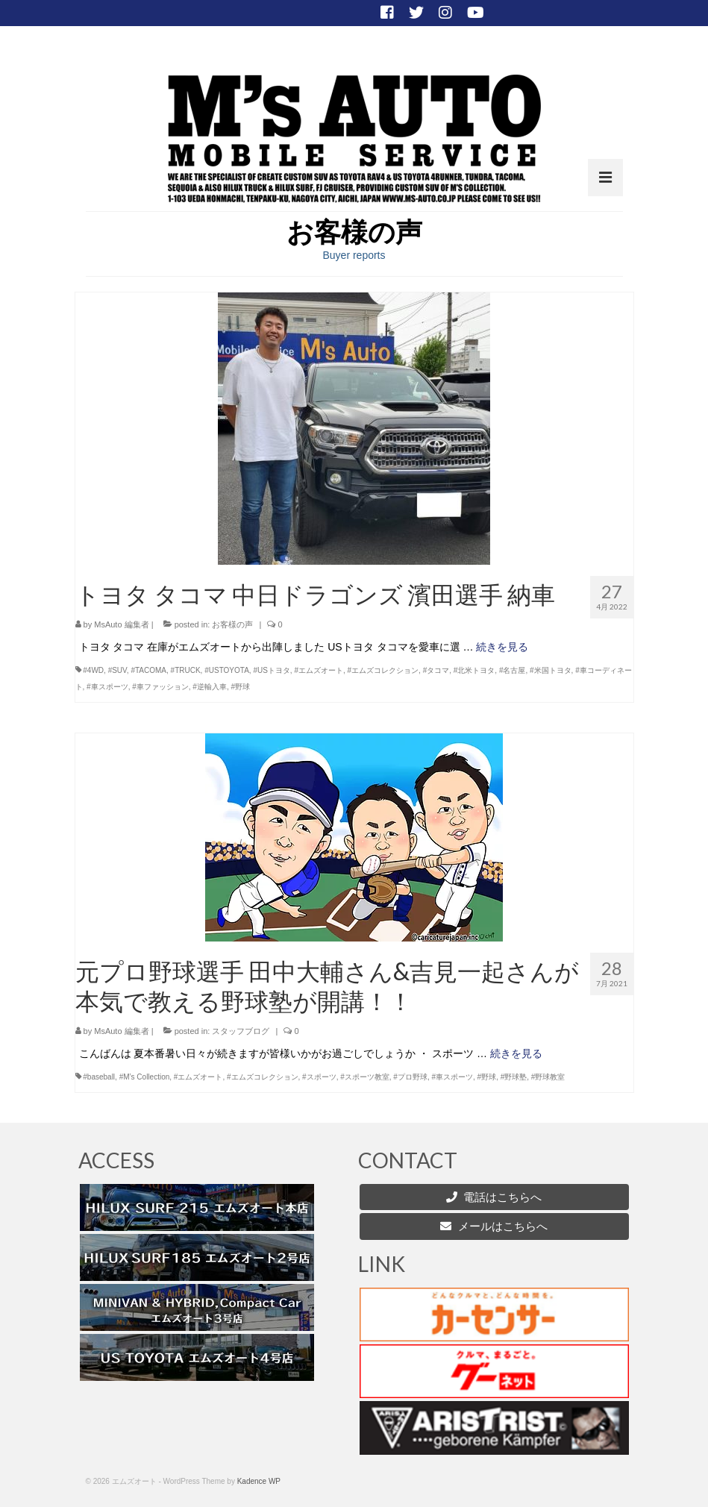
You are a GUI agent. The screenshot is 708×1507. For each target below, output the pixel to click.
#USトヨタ (271, 670)
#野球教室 (548, 1077)
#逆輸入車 (209, 687)
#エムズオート (318, 670)
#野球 (240, 687)
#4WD (93, 670)
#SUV (117, 670)
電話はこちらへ (502, 1197)
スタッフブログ (240, 1031)
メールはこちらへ (493, 1226)
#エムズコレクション (383, 670)
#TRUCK (186, 670)
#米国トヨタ (550, 670)
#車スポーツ (107, 687)
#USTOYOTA (226, 670)
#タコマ (436, 670)
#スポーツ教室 (364, 1077)
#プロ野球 (410, 1077)
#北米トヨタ (474, 670)
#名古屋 (512, 670)
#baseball (99, 1077)
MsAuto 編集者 (121, 624)
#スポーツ (319, 1077)
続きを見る (502, 647)
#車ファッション (160, 687)
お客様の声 (232, 624)
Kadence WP (259, 1481)
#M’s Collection (144, 1077)
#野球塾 (514, 1077)
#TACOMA (148, 670)
